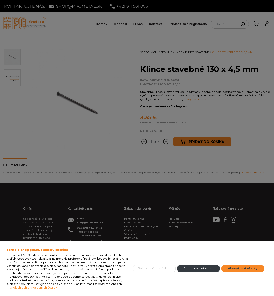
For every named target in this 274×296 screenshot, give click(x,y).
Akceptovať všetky (242, 268)
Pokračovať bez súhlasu (154, 268)
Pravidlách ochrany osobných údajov (32, 287)
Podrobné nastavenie (199, 268)
